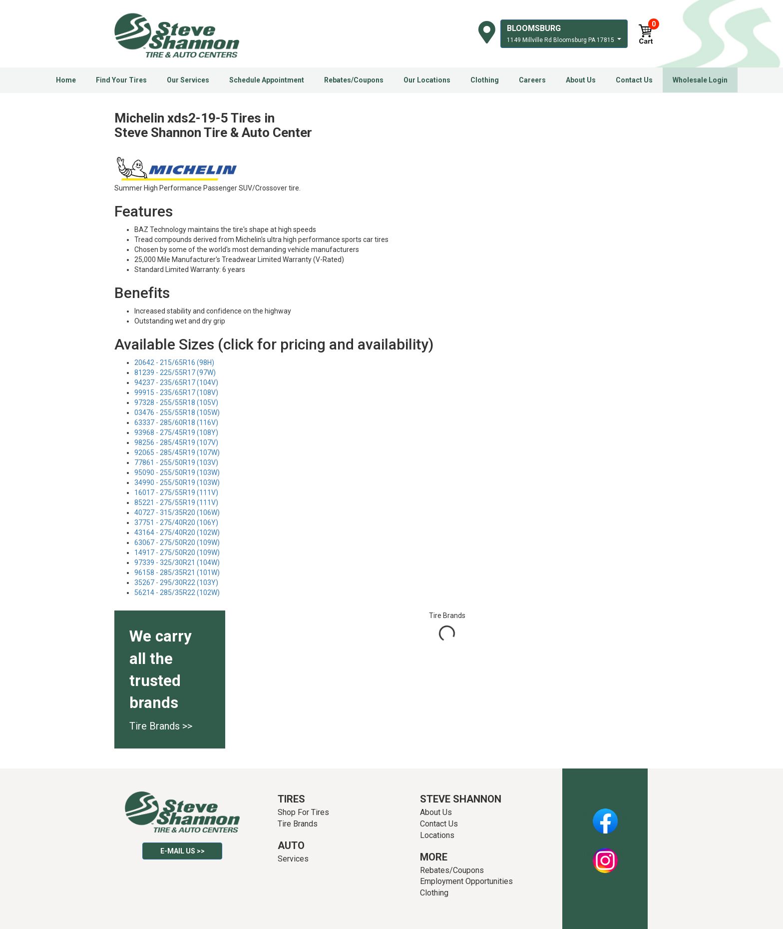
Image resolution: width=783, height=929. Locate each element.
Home (66, 80)
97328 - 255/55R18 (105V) (176, 402)
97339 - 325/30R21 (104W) (177, 562)
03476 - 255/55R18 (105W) (177, 412)
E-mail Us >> (182, 851)
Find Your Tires (121, 80)
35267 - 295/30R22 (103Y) (176, 582)
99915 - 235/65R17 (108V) (176, 392)
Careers (532, 80)
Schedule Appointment (266, 80)
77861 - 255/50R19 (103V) (176, 462)
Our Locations (426, 80)
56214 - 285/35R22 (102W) (177, 592)
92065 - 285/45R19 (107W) (177, 452)
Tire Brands (298, 823)
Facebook (605, 816)
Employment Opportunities (466, 881)
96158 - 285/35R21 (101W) (177, 572)
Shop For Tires (303, 812)
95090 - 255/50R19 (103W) (177, 472)
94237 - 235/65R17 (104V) (176, 382)
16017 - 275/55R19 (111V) (176, 492)
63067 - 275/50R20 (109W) (177, 542)
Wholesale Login (700, 80)
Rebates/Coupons (354, 80)
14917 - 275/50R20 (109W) (177, 552)
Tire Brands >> (160, 726)
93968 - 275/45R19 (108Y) (176, 432)
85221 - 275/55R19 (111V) (176, 502)
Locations (437, 835)
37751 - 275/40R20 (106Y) (176, 522)
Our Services (188, 80)
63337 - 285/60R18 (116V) (176, 422)
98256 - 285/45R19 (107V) (176, 442)
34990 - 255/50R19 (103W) (177, 482)
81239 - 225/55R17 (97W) (175, 372)
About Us (581, 80)
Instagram (605, 855)
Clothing (484, 80)
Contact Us (634, 80)
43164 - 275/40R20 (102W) (177, 532)
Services (293, 859)
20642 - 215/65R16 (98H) (174, 362)
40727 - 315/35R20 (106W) (177, 512)
